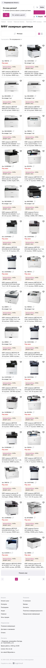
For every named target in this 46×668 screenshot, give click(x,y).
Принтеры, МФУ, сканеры (34, 21)
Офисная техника (19, 21)
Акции (3, 611)
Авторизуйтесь (7, 66)
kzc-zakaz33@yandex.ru (8, 652)
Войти (42, 7)
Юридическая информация (31, 614)
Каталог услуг (5, 601)
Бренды (25, 604)
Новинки (3, 614)
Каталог (10, 22)
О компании (27, 601)
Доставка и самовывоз (8, 629)
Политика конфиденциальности (32, 611)
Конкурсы (4, 604)
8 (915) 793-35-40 (6, 649)
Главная (3, 22)
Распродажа (4, 607)
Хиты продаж (5, 617)
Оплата (3, 632)
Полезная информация (8, 626)
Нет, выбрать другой (18, 15)
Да (6, 15)
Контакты (26, 607)
